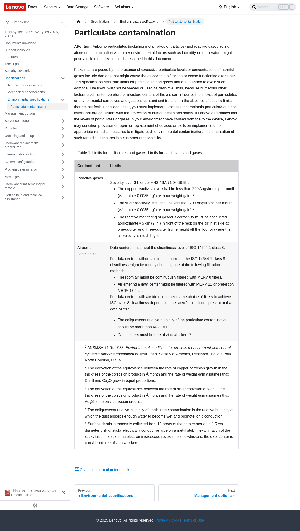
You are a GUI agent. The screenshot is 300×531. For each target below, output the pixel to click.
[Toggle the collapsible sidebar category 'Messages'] (63, 177)
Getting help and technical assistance (24, 197)
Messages (12, 177)
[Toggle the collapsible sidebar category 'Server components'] (63, 121)
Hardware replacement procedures (21, 145)
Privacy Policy (167, 520)
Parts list (11, 128)
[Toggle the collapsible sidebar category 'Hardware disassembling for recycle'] (63, 186)
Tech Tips (12, 64)
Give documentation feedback (101, 470)
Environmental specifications (28, 99)
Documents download (20, 43)
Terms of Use (193, 520)
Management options (20, 113)
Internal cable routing (20, 154)
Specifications (15, 78)
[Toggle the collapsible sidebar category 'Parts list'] (63, 128)
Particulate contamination (28, 107)
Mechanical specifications (26, 92)
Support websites (17, 50)
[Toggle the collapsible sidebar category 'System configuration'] (63, 162)
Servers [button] (50, 7)
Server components (19, 121)
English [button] (227, 7)
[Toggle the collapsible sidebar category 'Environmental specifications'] (63, 99)
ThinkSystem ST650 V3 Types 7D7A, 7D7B (32, 34)
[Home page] (78, 21)
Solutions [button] (122, 7)
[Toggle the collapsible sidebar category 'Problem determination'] (63, 169)
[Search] (272, 7)
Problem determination (21, 169)
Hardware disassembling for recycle (25, 186)
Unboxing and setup (19, 136)
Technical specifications (25, 85)
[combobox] (11, 22)
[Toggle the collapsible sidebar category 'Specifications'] (63, 78)
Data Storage (77, 7)
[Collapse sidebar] (35, 505)
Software (101, 7)
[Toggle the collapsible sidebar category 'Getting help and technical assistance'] (63, 197)
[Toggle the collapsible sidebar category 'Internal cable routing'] (63, 154)
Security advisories (18, 71)
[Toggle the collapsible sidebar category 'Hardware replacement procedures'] (63, 145)
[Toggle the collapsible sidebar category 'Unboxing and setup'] (63, 136)
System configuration (20, 162)
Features (11, 57)
